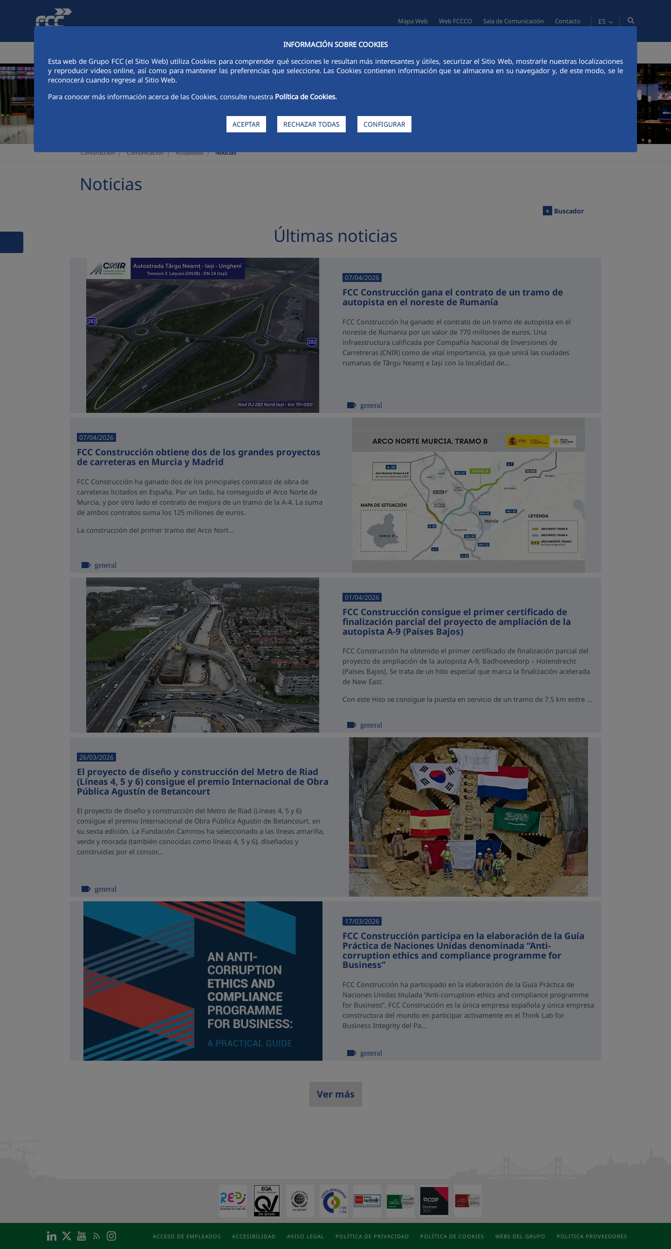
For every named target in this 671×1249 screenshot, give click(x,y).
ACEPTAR (246, 124)
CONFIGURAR (384, 124)
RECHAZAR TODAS (311, 124)
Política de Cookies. (306, 96)
